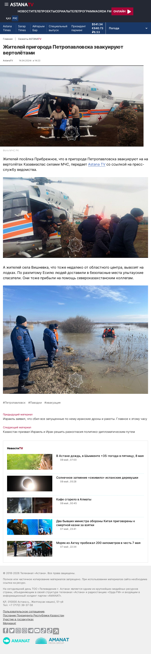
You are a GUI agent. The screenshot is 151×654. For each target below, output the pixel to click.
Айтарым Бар (38, 28)
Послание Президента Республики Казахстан (33, 615)
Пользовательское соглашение (23, 611)
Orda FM (104, 11)
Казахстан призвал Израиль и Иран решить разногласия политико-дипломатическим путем (69, 432)
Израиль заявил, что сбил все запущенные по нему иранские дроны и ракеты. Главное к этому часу (75, 419)
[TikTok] (43, 630)
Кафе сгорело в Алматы (73, 499)
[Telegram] (31, 630)
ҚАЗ (8, 18)
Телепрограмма (84, 11)
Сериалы (62, 11)
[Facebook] (6, 630)
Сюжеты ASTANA (29, 38)
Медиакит (9, 623)
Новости (25, 11)
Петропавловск (15, 402)
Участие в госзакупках (18, 619)
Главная (8, 38)
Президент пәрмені (78, 28)
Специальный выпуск (58, 28)
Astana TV (96, 164)
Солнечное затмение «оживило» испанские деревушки (97, 477)
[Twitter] (12, 630)
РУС (15, 18)
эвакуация (53, 402)
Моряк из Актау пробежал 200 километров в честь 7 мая (98, 543)
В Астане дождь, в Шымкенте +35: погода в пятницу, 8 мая (100, 456)
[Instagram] (18, 630)
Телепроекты (44, 11)
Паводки (36, 402)
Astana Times (7, 28)
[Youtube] (37, 630)
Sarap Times (22, 28)
